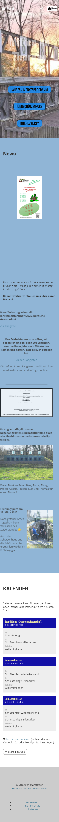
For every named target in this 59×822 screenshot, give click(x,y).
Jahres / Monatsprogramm (29, 89)
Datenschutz (32, 805)
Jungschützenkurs (29, 106)
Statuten (33, 809)
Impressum (33, 802)
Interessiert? (29, 123)
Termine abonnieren (18, 739)
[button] (29, 636)
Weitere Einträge (15, 751)
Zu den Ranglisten (18, 360)
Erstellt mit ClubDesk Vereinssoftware (29, 788)
